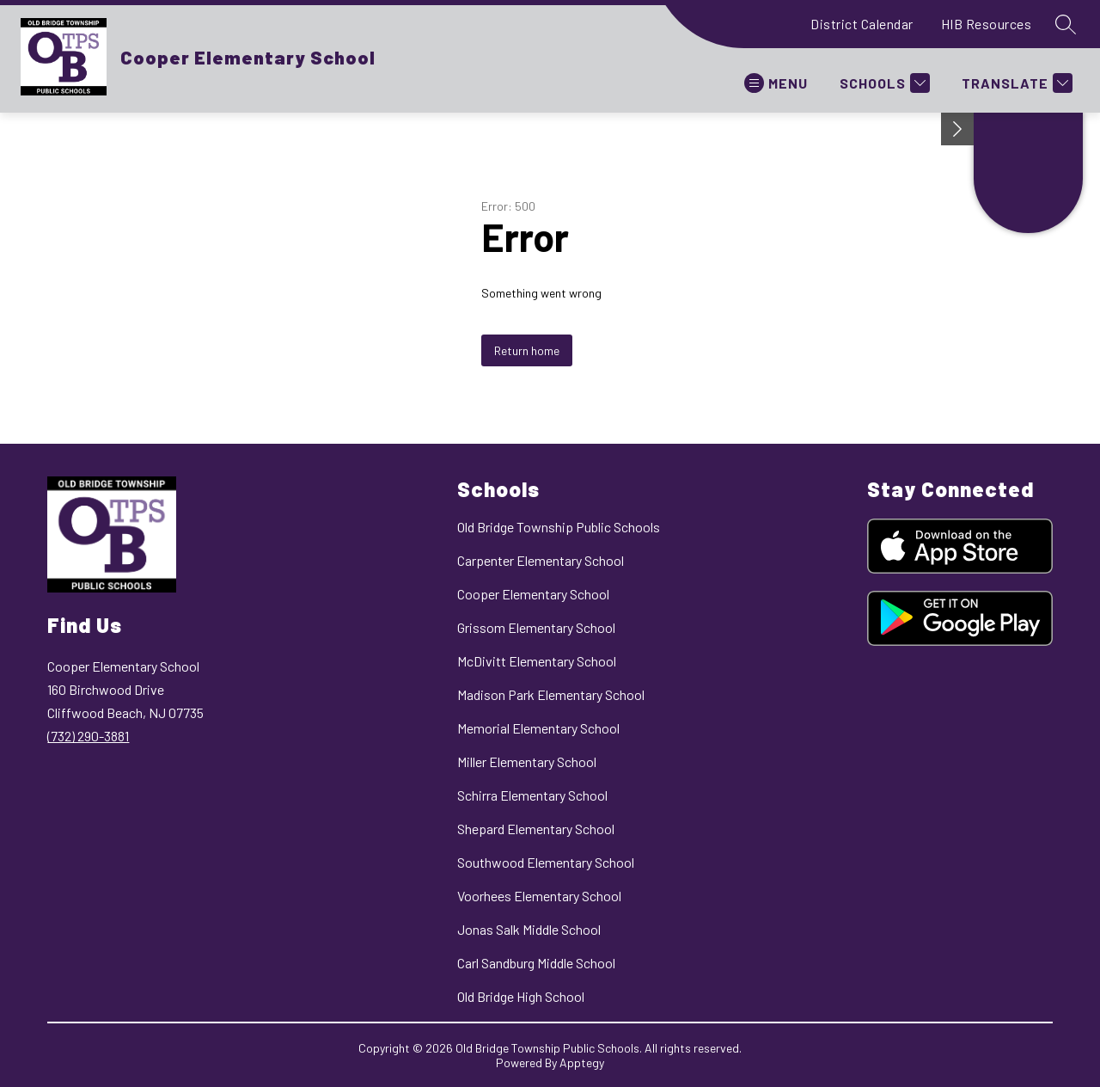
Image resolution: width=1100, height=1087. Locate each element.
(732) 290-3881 (88, 736)
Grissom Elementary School (536, 627)
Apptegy (581, 1062)
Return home (526, 350)
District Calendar (862, 23)
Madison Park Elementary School (551, 694)
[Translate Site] (1014, 83)
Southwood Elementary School (545, 862)
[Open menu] (776, 83)
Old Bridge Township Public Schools (558, 527)
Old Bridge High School (520, 996)
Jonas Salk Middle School (529, 929)
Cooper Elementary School (533, 594)
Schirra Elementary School (532, 795)
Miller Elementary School (526, 761)
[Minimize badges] (957, 129)
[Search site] (1065, 24)
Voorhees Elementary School (539, 895)
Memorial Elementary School (538, 728)
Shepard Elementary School (535, 828)
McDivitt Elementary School (536, 661)
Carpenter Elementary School (540, 560)
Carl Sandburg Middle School (536, 963)
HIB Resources (986, 23)
